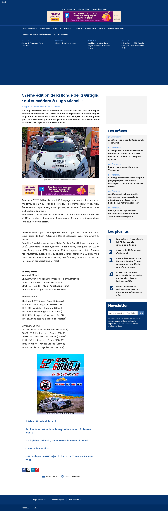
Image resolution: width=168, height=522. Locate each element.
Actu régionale (30, 28)
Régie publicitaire (40, 499)
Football (68, 28)
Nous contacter (77, 499)
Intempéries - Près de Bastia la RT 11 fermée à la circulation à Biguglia (129, 247)
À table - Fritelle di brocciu (65, 43)
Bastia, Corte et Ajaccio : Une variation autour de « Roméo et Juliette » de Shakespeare (123, 219)
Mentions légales (59, 499)
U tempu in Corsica (38, 448)
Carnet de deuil (61, 34)
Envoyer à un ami (48, 476)
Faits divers (45, 28)
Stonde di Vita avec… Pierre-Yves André (32, 44)
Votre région (90, 28)
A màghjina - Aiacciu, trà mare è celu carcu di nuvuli (60, 440)
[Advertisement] (84, 69)
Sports (78, 28)
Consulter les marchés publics (37, 34)
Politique (57, 28)
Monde (102, 28)
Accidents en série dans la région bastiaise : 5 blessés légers (99, 45)
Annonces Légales (116, 28)
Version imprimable (72, 476)
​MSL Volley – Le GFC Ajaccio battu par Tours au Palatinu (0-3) (133, 45)
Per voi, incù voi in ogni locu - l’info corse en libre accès (84, 9)
